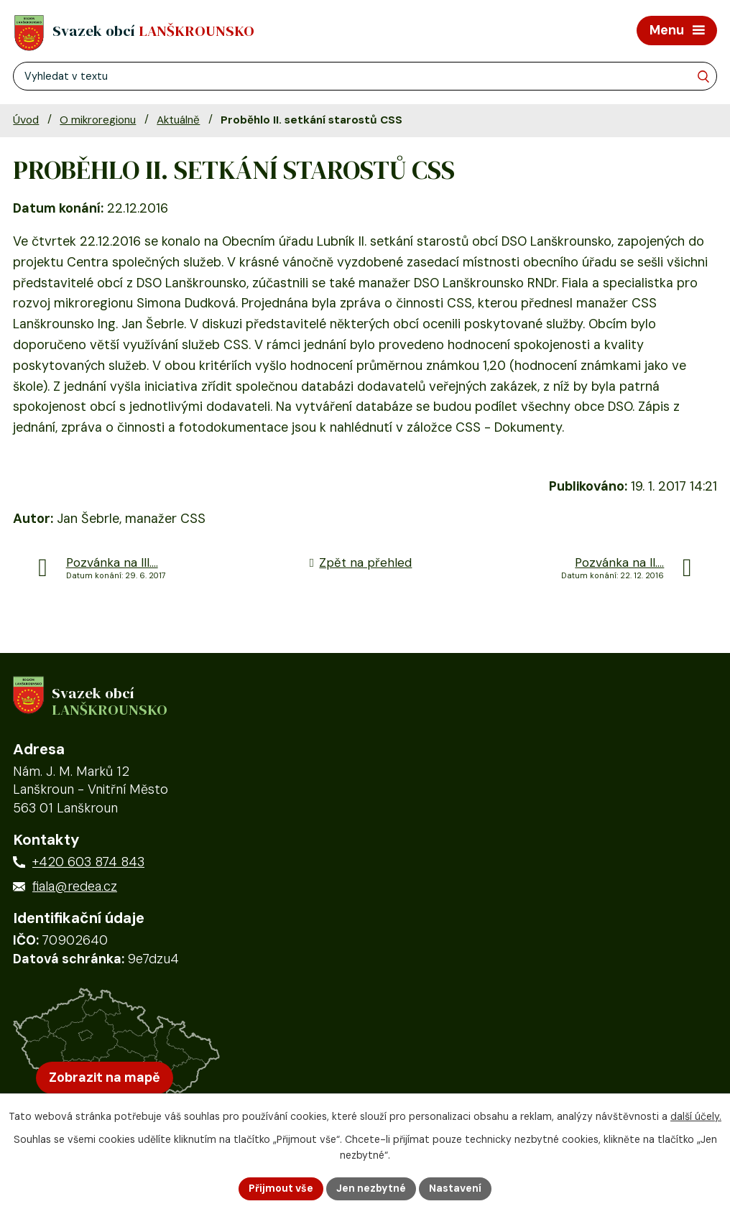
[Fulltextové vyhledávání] (365, 76)
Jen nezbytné (371, 1188)
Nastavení (455, 1188)
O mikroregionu (98, 120)
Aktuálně (178, 120)
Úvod (26, 120)
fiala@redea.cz (74, 886)
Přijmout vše (281, 1188)
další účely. (695, 1116)
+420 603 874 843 (88, 862)
